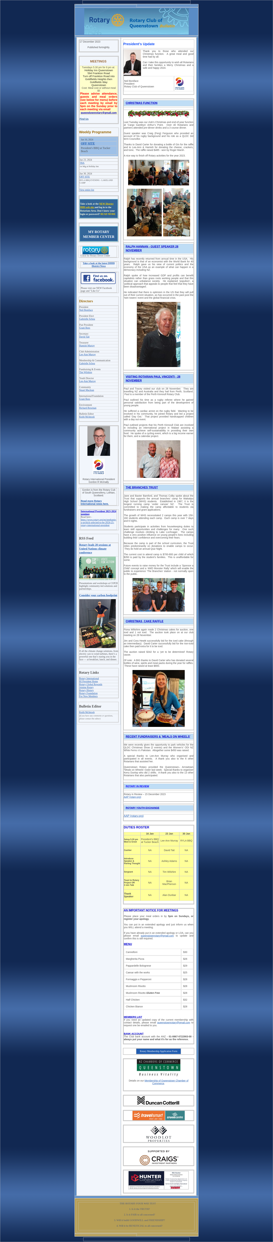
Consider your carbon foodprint (98, 595)
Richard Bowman (87, 408)
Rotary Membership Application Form (158, 1051)
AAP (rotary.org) (132, 797)
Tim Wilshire (85, 372)
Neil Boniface (86, 310)
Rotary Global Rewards (90, 684)
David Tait (84, 336)
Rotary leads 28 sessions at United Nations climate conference (95, 548)
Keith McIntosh (87, 417)
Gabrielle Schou (87, 319)
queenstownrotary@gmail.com (157, 935)
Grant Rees (84, 328)
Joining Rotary (86, 687)
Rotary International (89, 678)
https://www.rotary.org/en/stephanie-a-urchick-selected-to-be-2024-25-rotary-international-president (98, 522)
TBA (82, 163)
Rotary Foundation (88, 693)
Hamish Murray (87, 345)
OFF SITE (88, 143)
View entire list (86, 190)
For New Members (88, 696)
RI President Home (88, 681)
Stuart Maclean (86, 390)
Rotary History (86, 690)
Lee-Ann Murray (87, 354)
